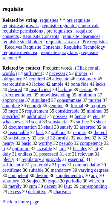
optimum (21, 148)
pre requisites (59, 30)
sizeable (44, 148)
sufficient (33, 73)
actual (43, 137)
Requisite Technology (84, 47)
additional (36, 116)
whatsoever (13, 121)
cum (33, 186)
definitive (37, 191)
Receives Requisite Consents (32, 47)
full (62, 148)
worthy (45, 143)
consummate (69, 100)
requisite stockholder (22, 41)
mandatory (61, 170)
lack (40, 132)
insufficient (40, 89)
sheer (101, 121)
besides (80, 148)
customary (86, 78)
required (37, 78)
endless (25, 153)
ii (3, 148)
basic (26, 143)
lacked (38, 84)
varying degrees (93, 170)
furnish (63, 137)
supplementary (70, 175)
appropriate (13, 100)
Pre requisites (95, 41)
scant (36, 121)
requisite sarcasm (62, 41)
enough (34, 105)
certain (86, 89)
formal (76, 105)
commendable (86, 164)
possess (60, 116)
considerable (67, 110)
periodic (73, 180)
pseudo (66, 143)
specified (11, 116)
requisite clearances (81, 36)
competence (91, 143)
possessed (48, 153)
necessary (58, 73)
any (94, 175)
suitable (36, 170)
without (58, 132)
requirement (36, 110)
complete (11, 105)
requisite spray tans (59, 52)
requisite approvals (20, 25)
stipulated (40, 100)
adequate (60, 78)
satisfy (66, 127)
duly (6, 153)
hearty (8, 143)
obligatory (12, 78)
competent (18, 175)
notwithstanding (54, 94)
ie (104, 127)
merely (15, 186)
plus (62, 164)
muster (95, 100)
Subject (33, 180)
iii (96, 148)
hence (80, 116)
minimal (94, 110)
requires (98, 105)
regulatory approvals (41, 159)
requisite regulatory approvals (70, 25)
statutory (10, 180)
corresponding (93, 186)
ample (57, 84)
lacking (65, 89)
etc (68, 153)
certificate (12, 170)
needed (83, 137)
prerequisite (13, 84)
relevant (85, 153)
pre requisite (78, 20)
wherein (96, 180)
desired (15, 89)
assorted (87, 127)
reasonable (18, 132)
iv (99, 137)
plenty (8, 159)
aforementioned (17, 94)
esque (53, 180)
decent (50, 186)
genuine (56, 105)
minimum (87, 94)
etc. (96, 116)
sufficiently (13, 164)
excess (14, 191)
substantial (58, 121)
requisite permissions (22, 30)
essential (76, 159)
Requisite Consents (40, 36)
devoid (42, 175)
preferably (41, 164)
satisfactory (19, 137)
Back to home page (20, 201)
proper (81, 73)
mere (13, 110)
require (79, 132)
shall (48, 127)
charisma (62, 191)
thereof (100, 132)
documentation (22, 127)
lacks (100, 84)
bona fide (79, 84)
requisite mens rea (19, 52)
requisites (49, 20)
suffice (82, 121)
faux (68, 186)
